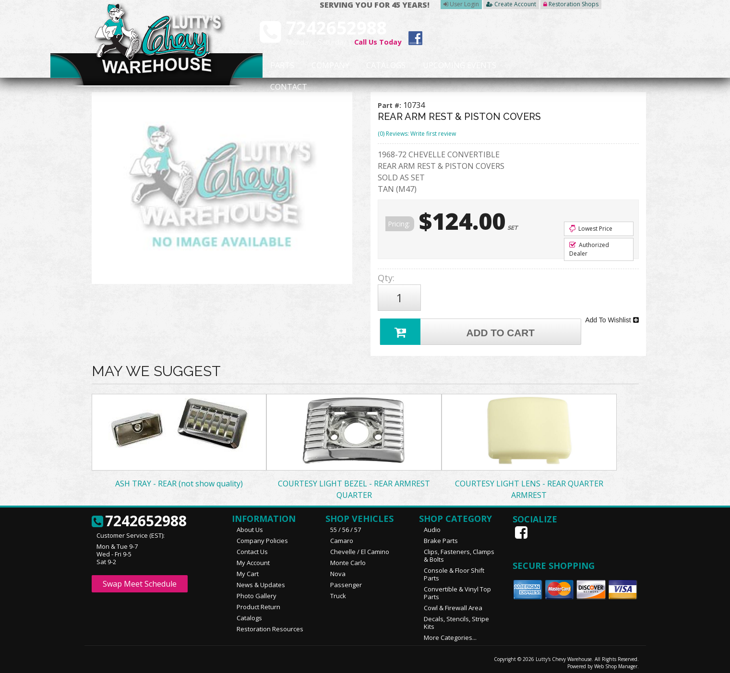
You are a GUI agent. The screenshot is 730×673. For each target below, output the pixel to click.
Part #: (390, 105)
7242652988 (139, 517)
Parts (277, 65)
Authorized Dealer (589, 249)
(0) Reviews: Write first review (417, 134)
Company (327, 65)
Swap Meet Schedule (140, 579)
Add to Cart (458, 326)
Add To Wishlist (611, 316)
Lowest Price (590, 228)
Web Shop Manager (615, 662)
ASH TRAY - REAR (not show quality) (179, 479)
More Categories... (450, 633)
